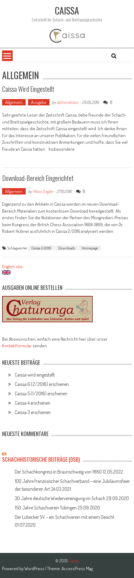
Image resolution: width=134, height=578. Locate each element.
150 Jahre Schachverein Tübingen (46, 508)
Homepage (90, 248)
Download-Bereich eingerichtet (38, 178)
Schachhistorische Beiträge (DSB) (41, 459)
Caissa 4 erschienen (32, 403)
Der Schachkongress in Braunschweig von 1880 (58, 472)
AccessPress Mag (77, 568)
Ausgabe (38, 102)
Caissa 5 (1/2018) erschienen (41, 393)
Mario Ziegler (43, 191)
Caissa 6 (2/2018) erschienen (42, 384)
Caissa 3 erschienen (33, 412)
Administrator (67, 102)
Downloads (66, 248)
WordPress (34, 568)
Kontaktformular (17, 345)
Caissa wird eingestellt (28, 89)
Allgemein (14, 102)
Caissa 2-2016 (41, 248)
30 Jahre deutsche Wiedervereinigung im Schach (60, 498)
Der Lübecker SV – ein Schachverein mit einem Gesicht (64, 517)
